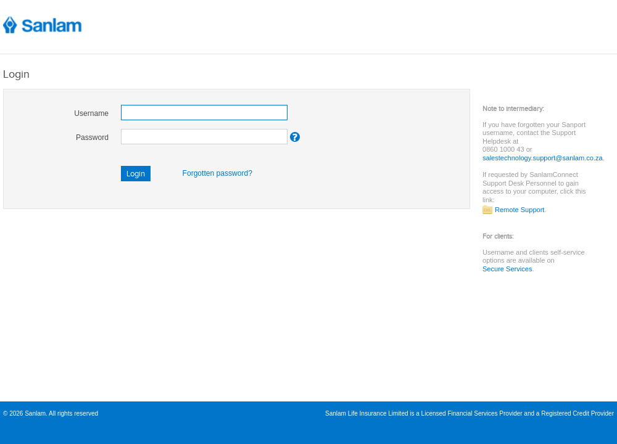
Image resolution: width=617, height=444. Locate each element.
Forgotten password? (217, 173)
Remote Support (519, 209)
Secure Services (507, 269)
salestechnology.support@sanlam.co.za (542, 158)
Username (91, 113)
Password (92, 137)
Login (135, 174)
